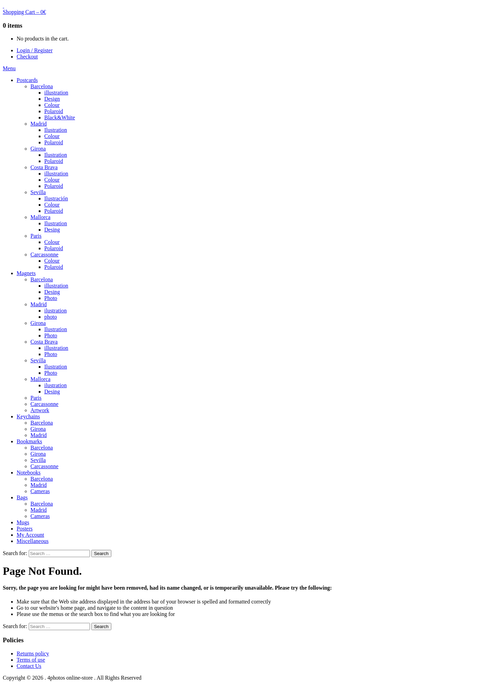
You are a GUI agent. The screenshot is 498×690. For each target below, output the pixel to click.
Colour (51, 105)
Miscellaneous (32, 541)
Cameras (40, 491)
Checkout (27, 57)
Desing (52, 230)
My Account (30, 535)
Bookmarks (29, 441)
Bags (22, 497)
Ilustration (55, 130)
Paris (36, 236)
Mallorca (40, 217)
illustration (56, 93)
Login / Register (35, 50)
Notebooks (28, 472)
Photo (50, 298)
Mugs (23, 522)
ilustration (55, 311)
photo (50, 317)
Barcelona (41, 86)
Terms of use (31, 660)
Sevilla (38, 192)
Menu (9, 68)
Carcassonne (44, 254)
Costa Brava (44, 167)
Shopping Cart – (24, 12)
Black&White (59, 117)
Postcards (27, 80)
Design (52, 99)
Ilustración (56, 198)
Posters (25, 529)
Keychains (28, 416)
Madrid (38, 124)
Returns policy (33, 653)
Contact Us (29, 666)
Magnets (26, 273)
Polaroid (53, 111)
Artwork (39, 410)
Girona (38, 149)
